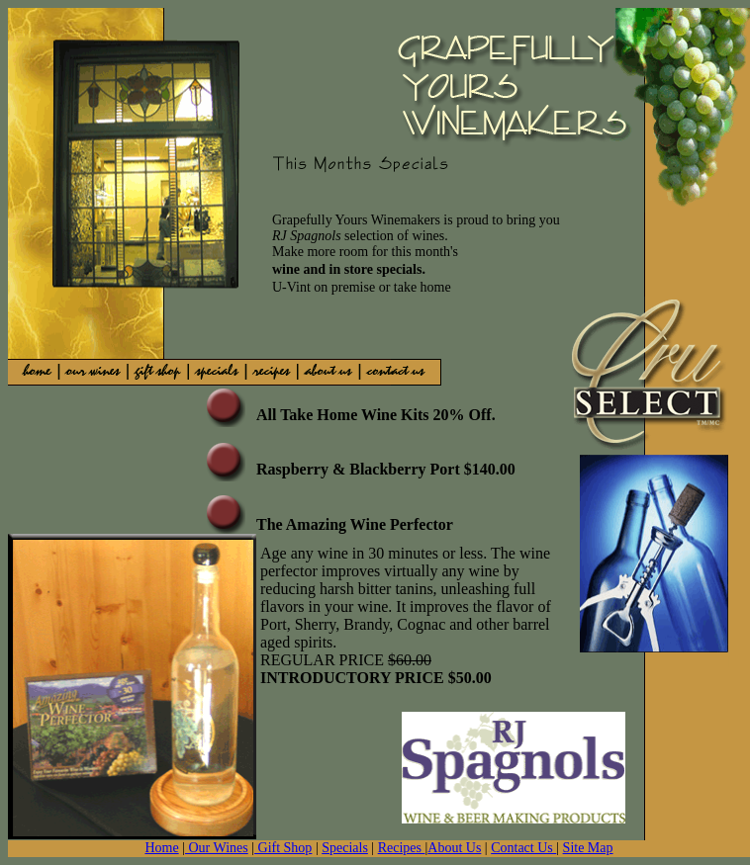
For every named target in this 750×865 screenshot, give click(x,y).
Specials (345, 847)
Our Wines (216, 847)
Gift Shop (283, 847)
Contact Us (523, 847)
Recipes (401, 847)
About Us (454, 847)
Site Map (588, 847)
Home (161, 847)
